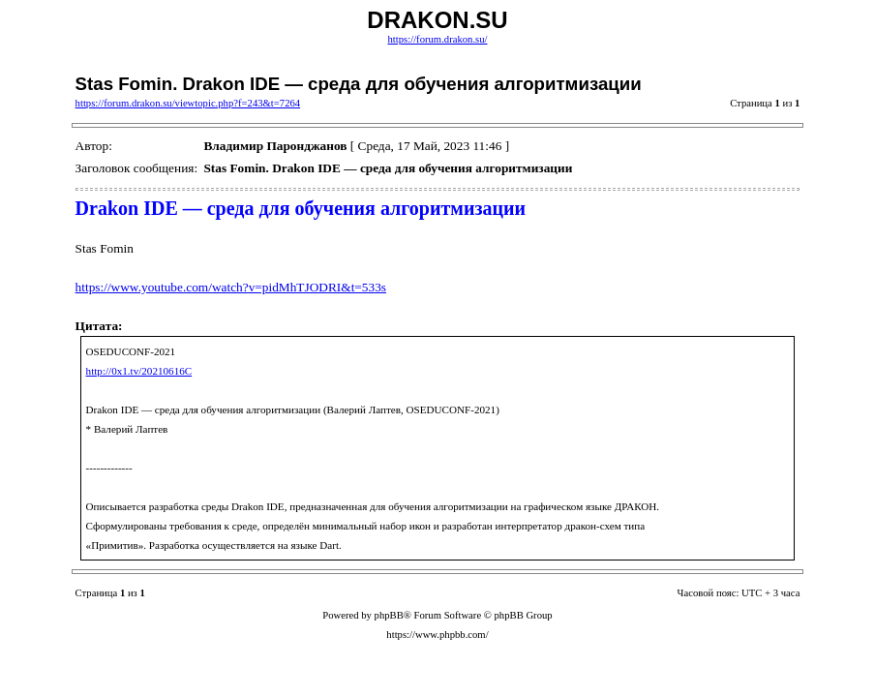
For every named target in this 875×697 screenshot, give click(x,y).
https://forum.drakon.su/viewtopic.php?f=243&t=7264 (188, 103)
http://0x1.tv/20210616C (139, 371)
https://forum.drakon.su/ (437, 39)
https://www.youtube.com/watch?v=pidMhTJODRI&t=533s (230, 287)
